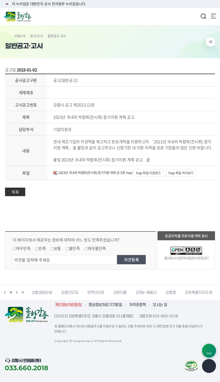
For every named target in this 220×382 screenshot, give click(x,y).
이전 (5, 292)
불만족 (74, 248)
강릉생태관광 (42, 292)
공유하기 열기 (210, 41)
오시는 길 (160, 305)
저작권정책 (137, 305)
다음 (17, 292)
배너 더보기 (23, 292)
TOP (209, 366)
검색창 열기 (203, 16)
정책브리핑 (96, 292)
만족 (42, 248)
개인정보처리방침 (68, 305)
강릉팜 (171, 292)
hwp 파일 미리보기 (181, 172)
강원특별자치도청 (198, 292)
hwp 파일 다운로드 (148, 172)
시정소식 (19, 36)
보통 (57, 248)
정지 (11, 292)
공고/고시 (36, 36)
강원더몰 (121, 292)
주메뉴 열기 (213, 16)
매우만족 (23, 248)
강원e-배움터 (146, 292)
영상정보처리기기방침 (105, 305)
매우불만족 (97, 248)
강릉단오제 (70, 292)
